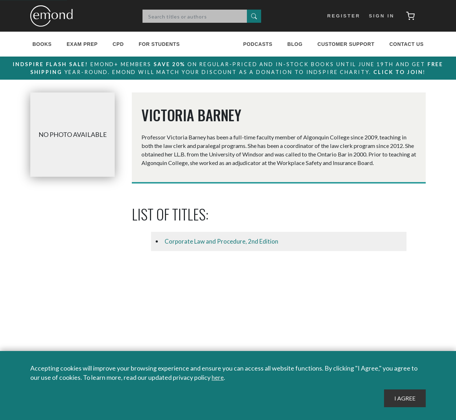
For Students (159, 44)
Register (341, 16)
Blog (294, 44)
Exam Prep (82, 44)
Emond (53, 16)
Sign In (380, 16)
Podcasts (257, 44)
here (218, 378)
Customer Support (345, 44)
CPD (118, 44)
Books (42, 44)
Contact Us (406, 44)
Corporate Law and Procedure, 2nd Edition (224, 241)
